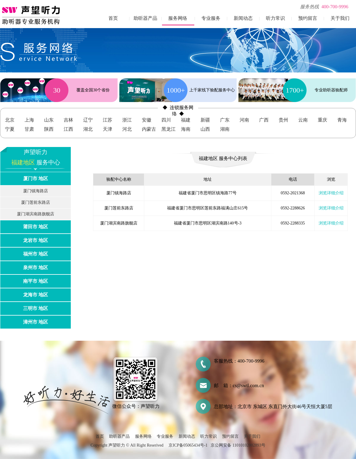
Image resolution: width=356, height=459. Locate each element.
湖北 (88, 129)
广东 (225, 119)
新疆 (205, 119)
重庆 (322, 119)
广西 (264, 119)
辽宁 (88, 119)
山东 (49, 119)
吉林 (68, 119)
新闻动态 (243, 18)
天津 (107, 129)
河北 (127, 129)
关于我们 (340, 18)
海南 (185, 129)
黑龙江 (168, 129)
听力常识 (275, 18)
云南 (303, 119)
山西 (205, 129)
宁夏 (10, 129)
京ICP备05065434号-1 (188, 445)
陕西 (49, 129)
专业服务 (210, 18)
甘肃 (29, 129)
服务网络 (177, 18)
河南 (244, 119)
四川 (166, 119)
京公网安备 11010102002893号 (238, 445)
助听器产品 (145, 18)
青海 (342, 119)
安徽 (146, 119)
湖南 (225, 129)
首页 (113, 18)
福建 (185, 119)
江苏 (107, 119)
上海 (29, 119)
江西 (68, 129)
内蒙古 (149, 129)
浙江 (127, 119)
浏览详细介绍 (331, 193)
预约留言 (307, 18)
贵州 (283, 119)
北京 (10, 119)
